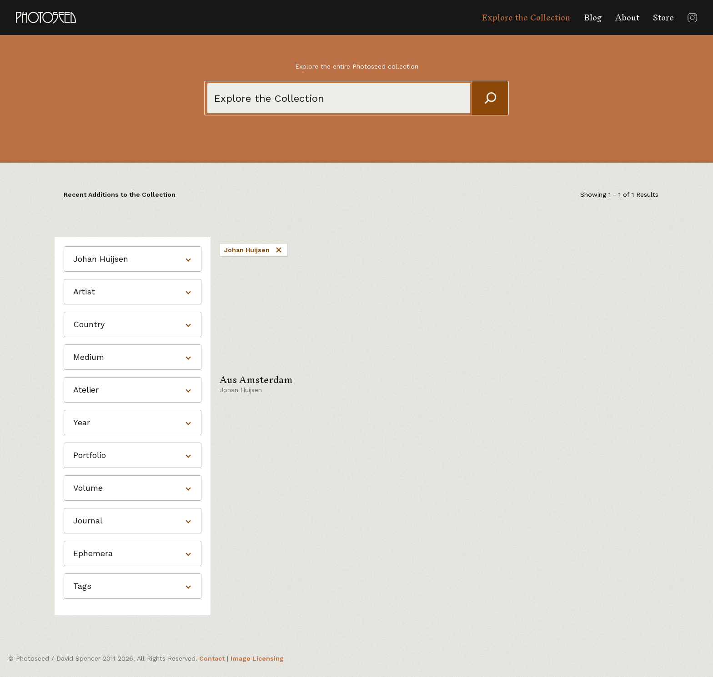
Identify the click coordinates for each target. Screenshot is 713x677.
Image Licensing (257, 658)
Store (663, 17)
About (627, 17)
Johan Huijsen (253, 249)
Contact (212, 658)
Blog (593, 17)
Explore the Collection (526, 17)
